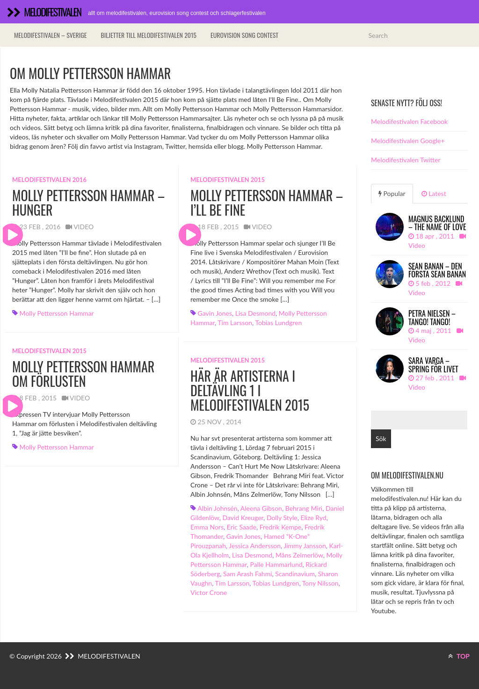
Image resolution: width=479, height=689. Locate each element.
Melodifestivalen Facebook (409, 121)
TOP (459, 656)
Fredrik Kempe (280, 527)
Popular (392, 193)
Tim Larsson (235, 322)
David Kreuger (242, 518)
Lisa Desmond (255, 313)
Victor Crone (208, 592)
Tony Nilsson (320, 583)
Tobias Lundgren (278, 322)
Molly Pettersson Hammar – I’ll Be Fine (266, 202)
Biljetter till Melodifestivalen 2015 (148, 35)
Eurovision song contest (244, 35)
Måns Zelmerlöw (299, 555)
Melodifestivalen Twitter (405, 160)
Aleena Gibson (261, 508)
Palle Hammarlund (276, 564)
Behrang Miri (303, 508)
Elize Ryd (313, 518)
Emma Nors (207, 527)
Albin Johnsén (217, 508)
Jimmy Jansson (304, 546)
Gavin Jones (215, 313)
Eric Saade (241, 527)
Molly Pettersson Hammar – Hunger (88, 202)
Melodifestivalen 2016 (49, 179)
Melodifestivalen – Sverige (50, 35)
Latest (433, 193)
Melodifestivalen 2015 (227, 179)
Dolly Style (282, 518)
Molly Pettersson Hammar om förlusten (83, 374)
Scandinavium (295, 574)
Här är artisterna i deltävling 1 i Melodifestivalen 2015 (249, 390)
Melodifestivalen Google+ (408, 141)
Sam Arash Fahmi (247, 574)
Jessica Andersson (255, 546)
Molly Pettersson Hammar (57, 313)
